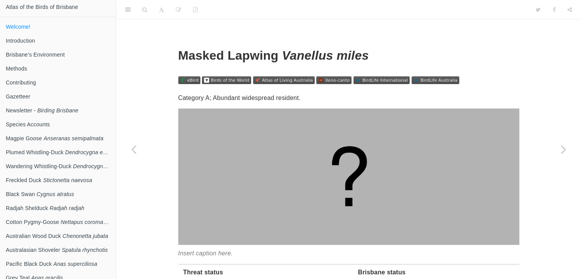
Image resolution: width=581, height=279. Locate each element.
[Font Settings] (161, 9)
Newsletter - (42, 110)
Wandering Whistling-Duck (61, 166)
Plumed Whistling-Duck (60, 152)
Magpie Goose (54, 138)
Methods (16, 68)
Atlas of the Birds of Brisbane (42, 7)
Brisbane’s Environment (35, 55)
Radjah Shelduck (45, 208)
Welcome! (18, 27)
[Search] (144, 9)
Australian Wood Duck (57, 236)
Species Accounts (28, 124)
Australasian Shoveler (57, 250)
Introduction (20, 41)
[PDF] (195, 9)
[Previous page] (133, 149)
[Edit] (178, 9)
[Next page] (563, 149)
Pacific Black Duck (51, 264)
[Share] (570, 9)
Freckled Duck (49, 180)
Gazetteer (18, 96)
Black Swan (40, 194)
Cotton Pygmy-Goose (61, 222)
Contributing (21, 82)
